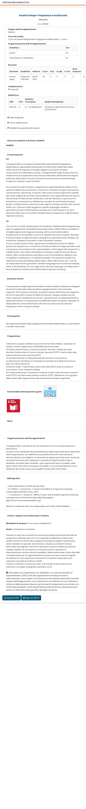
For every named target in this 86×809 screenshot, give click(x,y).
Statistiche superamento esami (24, 128)
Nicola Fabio (12, 78)
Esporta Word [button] (31, 597)
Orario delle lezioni (18, 122)
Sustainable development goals (24, 391)
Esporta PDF (11, 597)
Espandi (13, 89)
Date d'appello (16, 117)
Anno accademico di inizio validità (25, 140)
